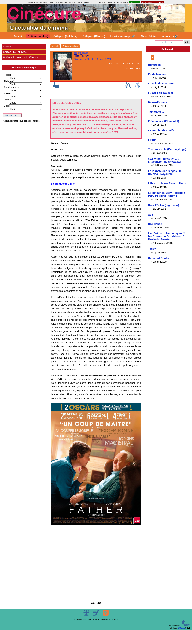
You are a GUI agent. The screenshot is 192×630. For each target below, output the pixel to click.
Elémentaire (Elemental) (163, 121)
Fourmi (152, 139)
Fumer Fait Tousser (160, 92)
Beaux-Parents (157, 102)
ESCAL (181, 628)
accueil (55, 46)
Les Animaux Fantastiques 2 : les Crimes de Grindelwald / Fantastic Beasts (167, 236)
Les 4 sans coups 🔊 (122, 36)
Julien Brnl (133, 69)
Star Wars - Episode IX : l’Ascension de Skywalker (164, 160)
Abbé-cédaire (148, 36)
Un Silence (155, 223)
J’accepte (134, 2)
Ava (150, 214)
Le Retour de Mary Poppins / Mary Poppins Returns (166, 194)
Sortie (7, 106)
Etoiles (7, 93)
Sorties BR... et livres (14, 51)
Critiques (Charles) (93, 36)
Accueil (18, 36)
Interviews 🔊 (170, 36)
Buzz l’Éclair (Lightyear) (163, 205)
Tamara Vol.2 (156, 111)
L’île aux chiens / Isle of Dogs (167, 183)
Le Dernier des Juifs (161, 130)
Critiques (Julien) (38, 36)
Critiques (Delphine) (65, 36)
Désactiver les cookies (152, 2)
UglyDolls (154, 64)
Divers (7, 99)
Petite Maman (157, 74)
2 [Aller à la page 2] (152, 57)
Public (7, 75)
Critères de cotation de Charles (20, 57)
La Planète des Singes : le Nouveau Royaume (165, 173)
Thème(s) (9, 81)
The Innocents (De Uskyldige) (167, 149)
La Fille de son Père (161, 83)
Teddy (152, 248)
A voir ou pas (11, 87)
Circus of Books (158, 258)
